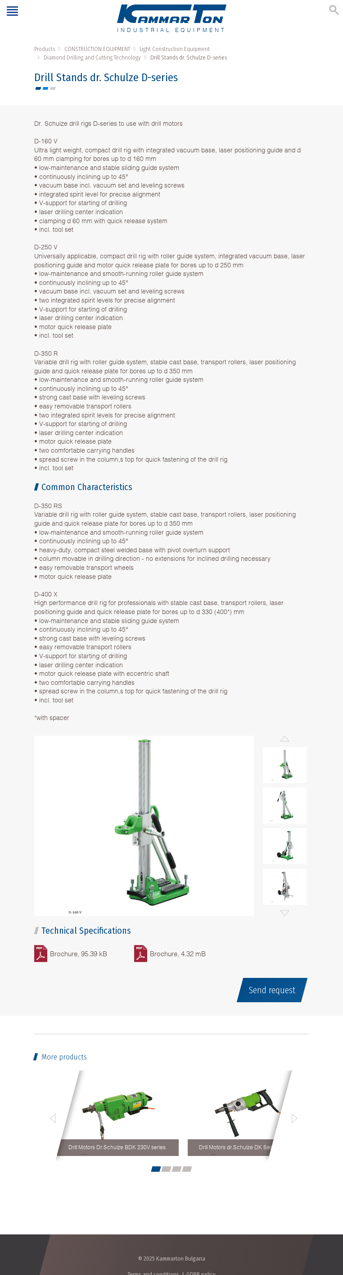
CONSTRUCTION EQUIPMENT (97, 49)
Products (44, 49)
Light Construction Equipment (175, 49)
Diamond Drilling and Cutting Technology (92, 57)
